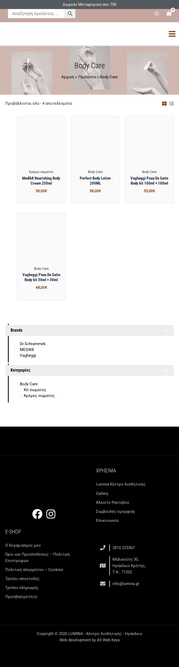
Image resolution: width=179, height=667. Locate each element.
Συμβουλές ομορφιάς (115, 511)
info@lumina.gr (125, 583)
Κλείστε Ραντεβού (112, 502)
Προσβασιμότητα (21, 596)
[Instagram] (51, 514)
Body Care (29, 384)
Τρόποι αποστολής (22, 578)
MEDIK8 (27, 349)
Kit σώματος (35, 389)
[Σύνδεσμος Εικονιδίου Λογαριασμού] (156, 13)
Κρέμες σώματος (39, 395)
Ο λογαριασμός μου (23, 545)
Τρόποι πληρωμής (22, 587)
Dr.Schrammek (33, 343)
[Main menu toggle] (172, 34)
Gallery (102, 493)
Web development (75, 640)
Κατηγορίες (89, 370)
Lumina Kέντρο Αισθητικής (120, 484)
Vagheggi (28, 355)
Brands (89, 330)
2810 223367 (123, 547)
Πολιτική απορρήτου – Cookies (34, 569)
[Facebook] (37, 514)
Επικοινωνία (107, 520)
